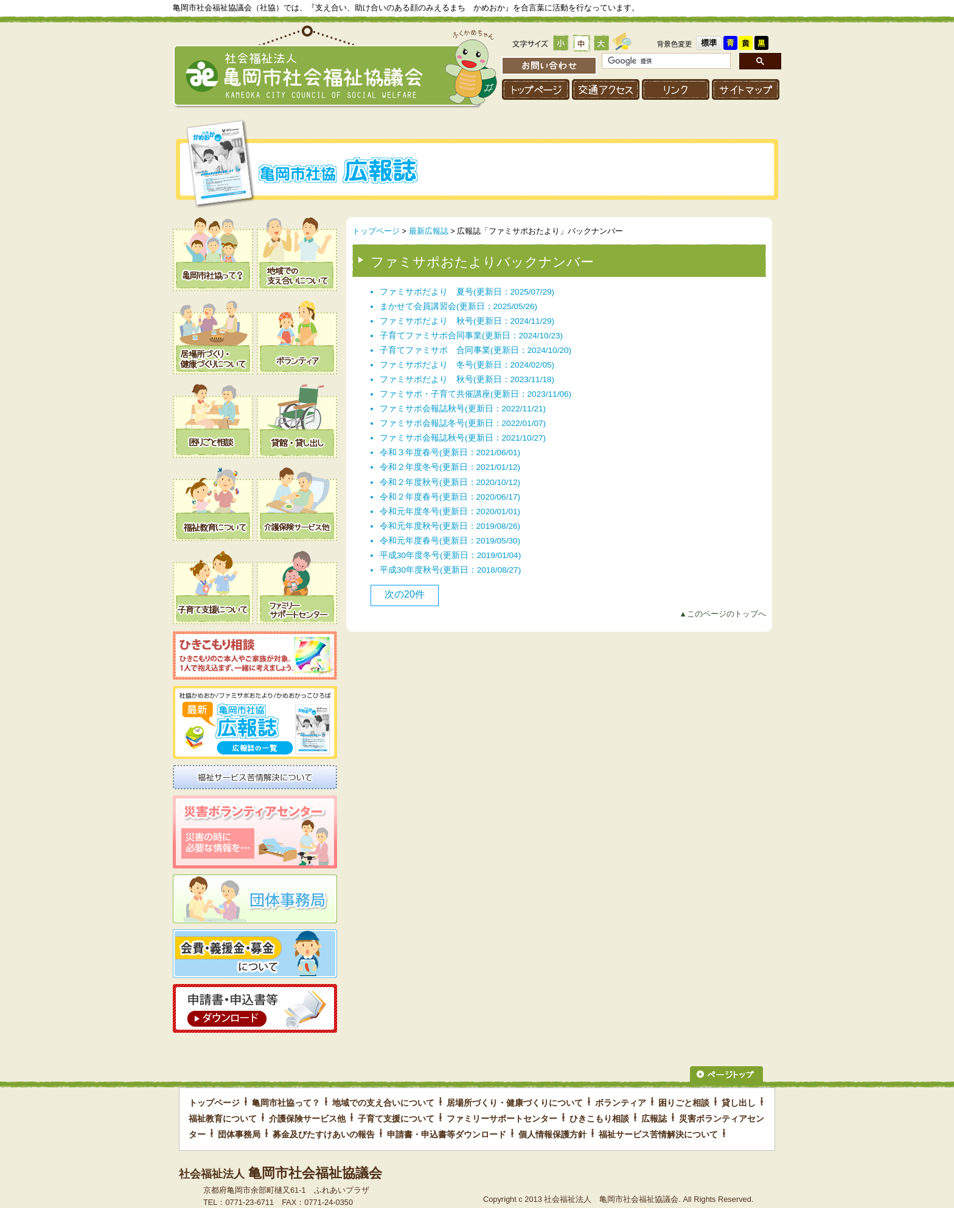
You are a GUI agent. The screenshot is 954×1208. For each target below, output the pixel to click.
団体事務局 (239, 1134)
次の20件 (405, 594)
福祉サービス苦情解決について (658, 1134)
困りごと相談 (683, 1103)
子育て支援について (396, 1118)
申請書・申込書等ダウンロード (446, 1134)
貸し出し (739, 1103)
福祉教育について (223, 1118)
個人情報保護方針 (552, 1134)
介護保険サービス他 (307, 1118)
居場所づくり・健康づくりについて (515, 1103)
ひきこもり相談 (599, 1118)
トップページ (376, 231)
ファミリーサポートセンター (502, 1118)
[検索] (665, 61)
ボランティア (620, 1103)
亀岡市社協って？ (286, 1103)
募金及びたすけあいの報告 (324, 1134)
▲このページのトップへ (722, 613)
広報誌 (654, 1118)
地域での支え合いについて (383, 1103)
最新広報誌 (428, 231)
